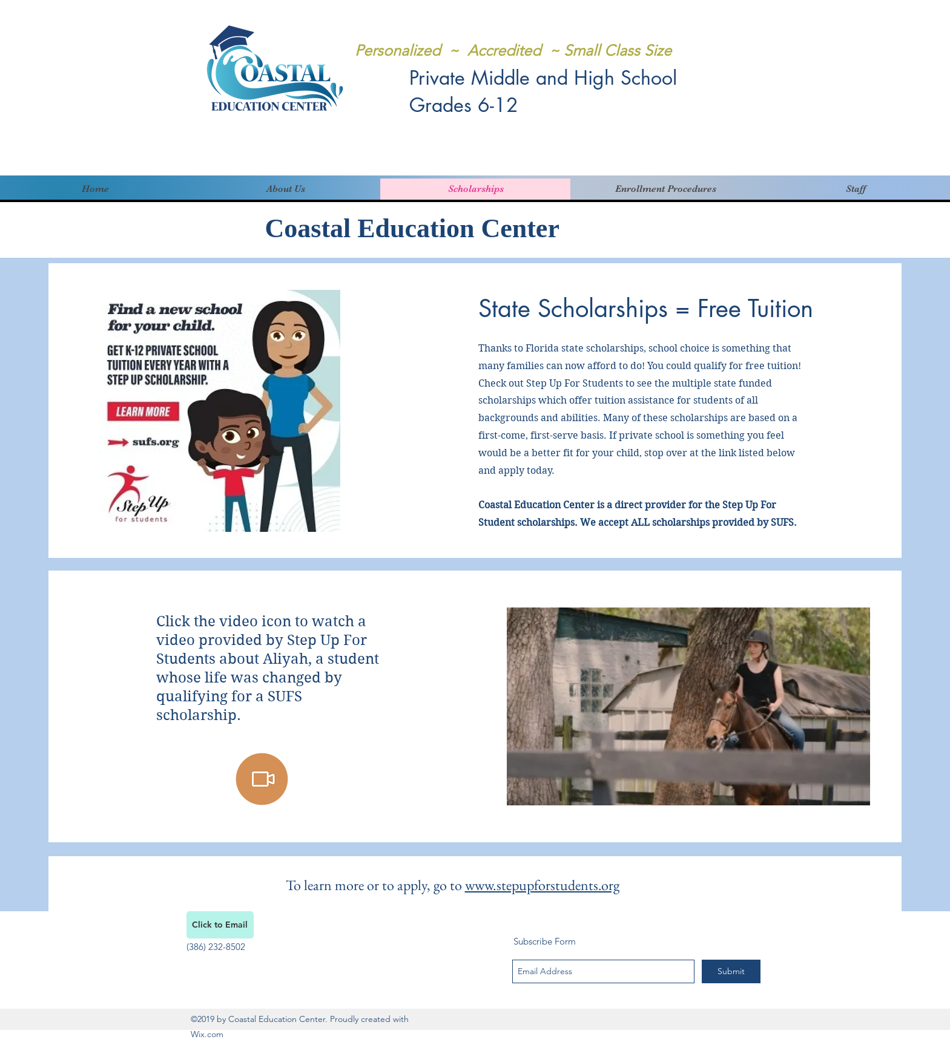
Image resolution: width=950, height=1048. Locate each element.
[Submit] (731, 971)
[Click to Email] (220, 924)
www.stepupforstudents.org (542, 885)
